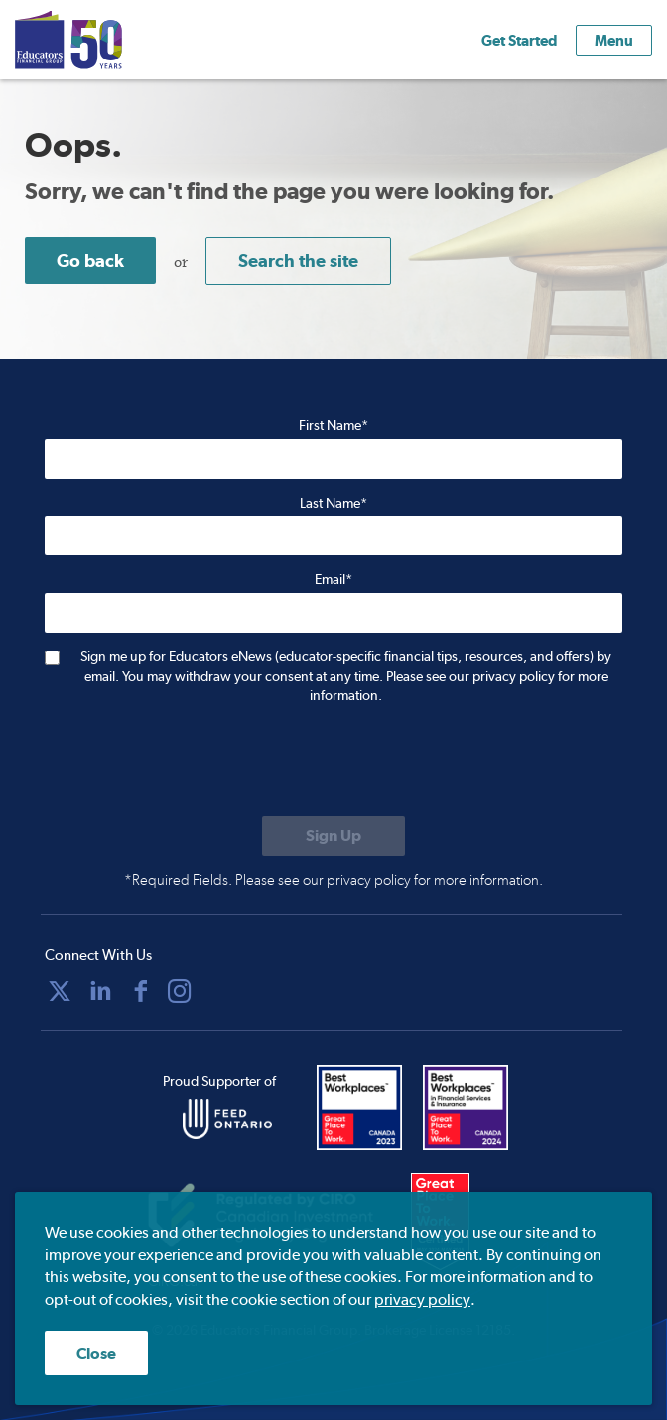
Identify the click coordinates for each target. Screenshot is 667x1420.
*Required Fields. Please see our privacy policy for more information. (333, 879)
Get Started (519, 40)
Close (96, 1353)
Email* (333, 579)
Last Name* (333, 503)
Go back (90, 260)
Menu (614, 40)
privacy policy (422, 1299)
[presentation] (195, 762)
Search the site (298, 260)
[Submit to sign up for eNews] (333, 836)
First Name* (333, 425)
